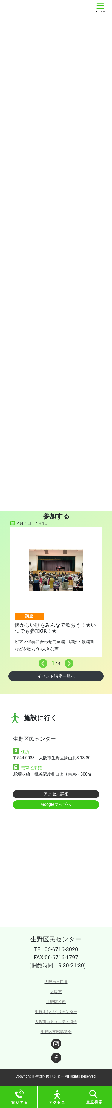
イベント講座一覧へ (56, 676)
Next (67, 662)
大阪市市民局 (56, 982)
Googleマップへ (56, 804)
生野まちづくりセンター (56, 1011)
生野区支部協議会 (56, 1031)
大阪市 (56, 991)
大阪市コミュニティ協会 (56, 1021)
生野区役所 (56, 1002)
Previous (42, 662)
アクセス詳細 (56, 794)
